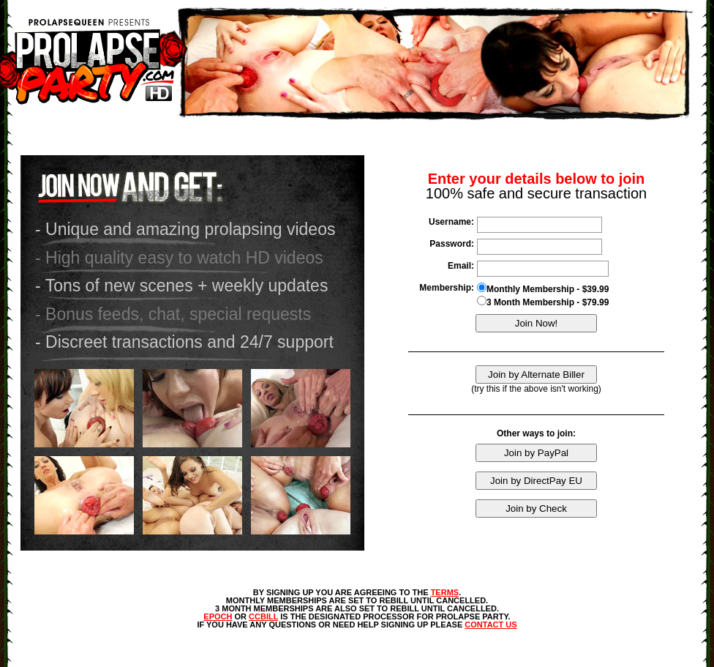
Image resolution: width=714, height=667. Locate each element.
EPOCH (217, 616)
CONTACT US (490, 624)
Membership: (446, 288)
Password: (451, 244)
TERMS (445, 592)
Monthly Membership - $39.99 (543, 288)
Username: (451, 222)
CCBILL (263, 616)
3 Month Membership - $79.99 (543, 302)
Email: (461, 266)
